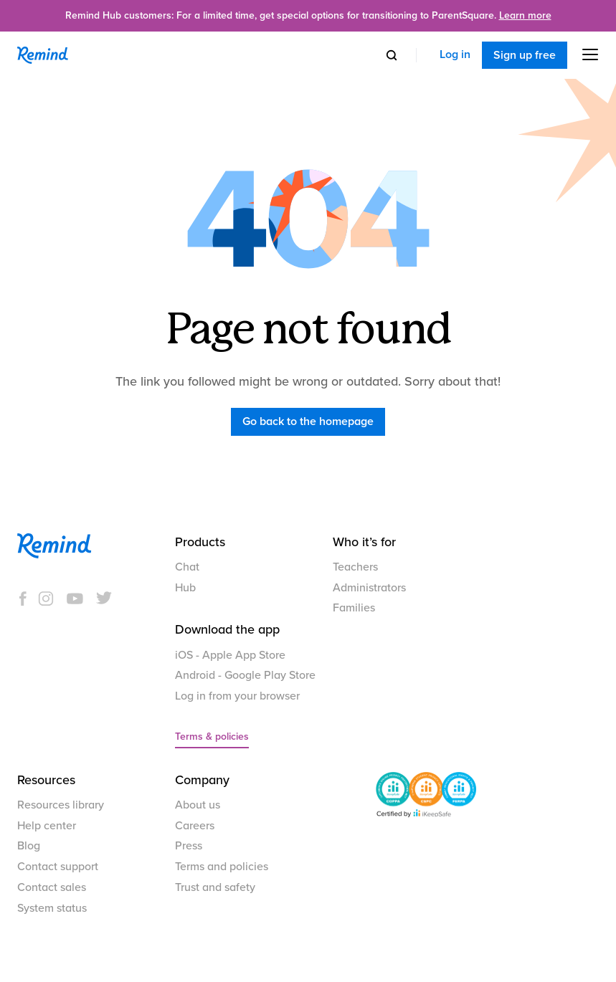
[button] (583, 54)
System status (52, 908)
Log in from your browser (237, 696)
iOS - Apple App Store (230, 655)
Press (188, 846)
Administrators (369, 588)
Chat (187, 567)
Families (354, 608)
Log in (455, 55)
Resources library (60, 805)
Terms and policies (221, 866)
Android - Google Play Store (245, 675)
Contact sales (51, 887)
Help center (46, 826)
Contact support (57, 866)
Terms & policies (212, 736)
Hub (185, 588)
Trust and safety (215, 887)
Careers (194, 826)
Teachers (355, 567)
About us (197, 805)
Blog (28, 846)
